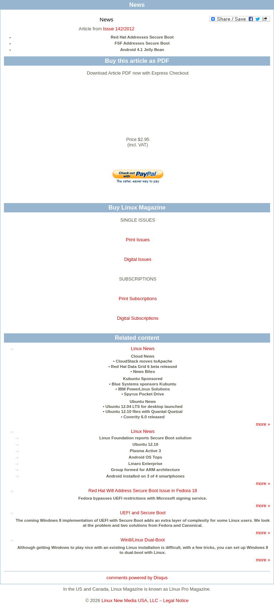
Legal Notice (175, 600)
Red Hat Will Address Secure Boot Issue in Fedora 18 (142, 490)
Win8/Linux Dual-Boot (143, 539)
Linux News (142, 348)
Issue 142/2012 (119, 28)
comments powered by (136, 577)
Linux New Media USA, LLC (130, 600)
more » (263, 424)
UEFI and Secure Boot (143, 512)
